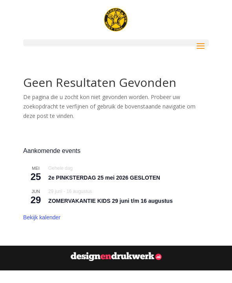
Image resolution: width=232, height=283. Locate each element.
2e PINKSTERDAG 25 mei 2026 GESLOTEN (104, 178)
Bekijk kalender (41, 217)
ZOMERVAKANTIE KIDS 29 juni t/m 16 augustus (110, 201)
